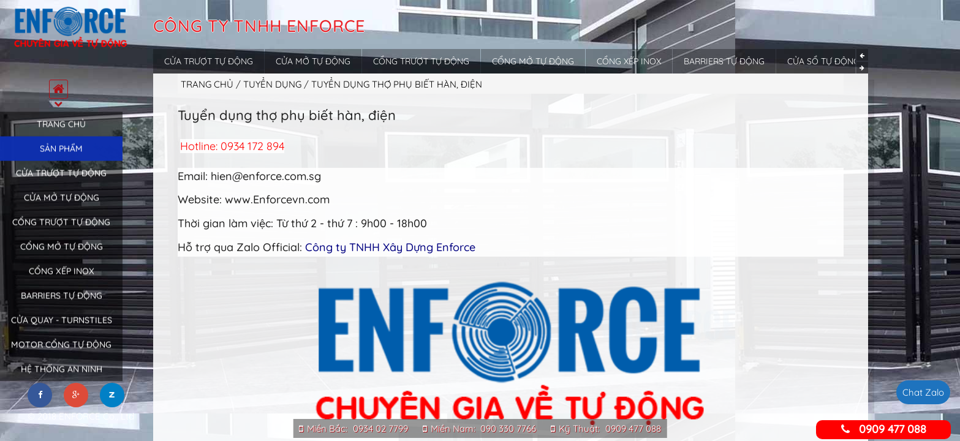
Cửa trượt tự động (61, 181)
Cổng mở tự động (61, 255)
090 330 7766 (508, 428)
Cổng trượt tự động (61, 230)
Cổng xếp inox (61, 279)
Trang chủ (61, 132)
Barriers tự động (61, 304)
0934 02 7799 (380, 428)
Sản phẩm (61, 157)
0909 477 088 (633, 428)
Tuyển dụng (273, 84)
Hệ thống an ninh (61, 377)
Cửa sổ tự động (823, 61)
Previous (862, 54)
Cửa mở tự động (61, 206)
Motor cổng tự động (61, 353)
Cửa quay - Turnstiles (61, 328)
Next (862, 67)
